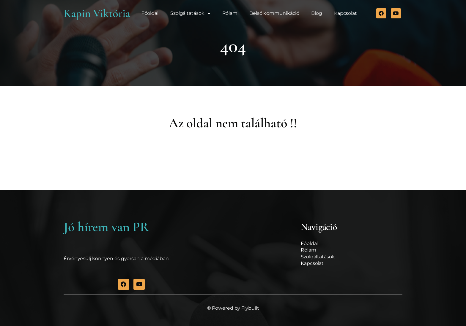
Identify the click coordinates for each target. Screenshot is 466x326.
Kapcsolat (345, 13)
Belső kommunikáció (274, 13)
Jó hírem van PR (106, 227)
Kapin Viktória (97, 13)
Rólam (230, 13)
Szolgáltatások (190, 13)
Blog (316, 13)
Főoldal (149, 13)
